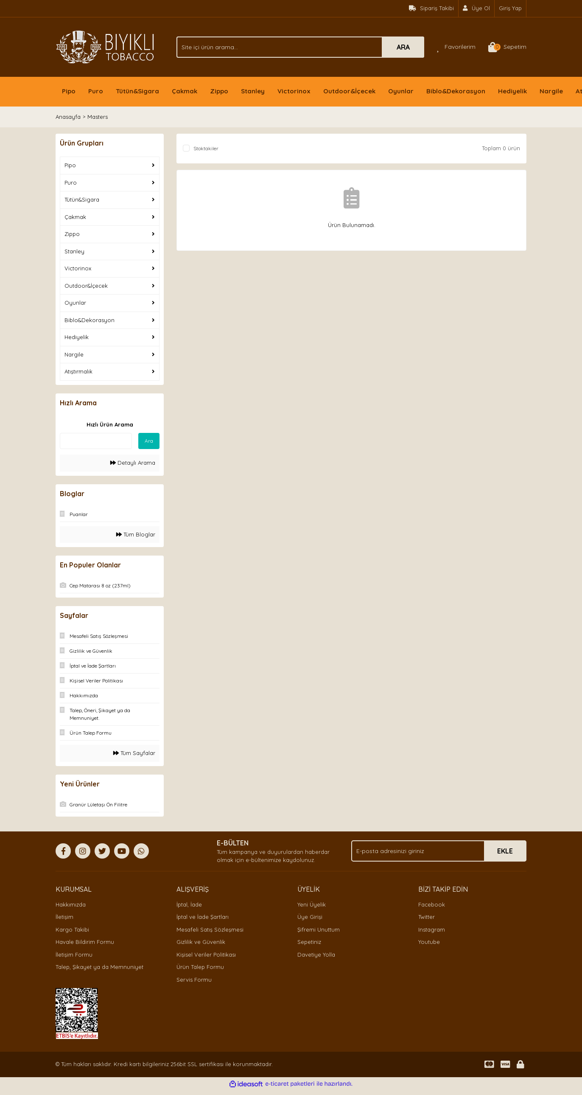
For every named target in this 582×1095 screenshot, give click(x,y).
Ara (149, 441)
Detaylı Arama (132, 462)
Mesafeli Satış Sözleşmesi (209, 929)
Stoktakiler (205, 148)
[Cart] (507, 47)
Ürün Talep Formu (200, 966)
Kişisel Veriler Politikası (206, 954)
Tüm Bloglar (135, 534)
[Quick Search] (96, 441)
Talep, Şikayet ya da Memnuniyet (99, 966)
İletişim (64, 916)
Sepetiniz (309, 941)
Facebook (431, 904)
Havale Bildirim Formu (85, 941)
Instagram (431, 929)
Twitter (426, 916)
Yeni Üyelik (311, 904)
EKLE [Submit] (505, 851)
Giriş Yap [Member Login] (510, 8)
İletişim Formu (74, 954)
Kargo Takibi (72, 929)
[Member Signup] (477, 8)
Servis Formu (194, 979)
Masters (97, 116)
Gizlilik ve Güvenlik (200, 941)
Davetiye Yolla (316, 954)
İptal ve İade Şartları (202, 916)
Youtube (429, 941)
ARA (403, 47)
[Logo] (105, 46)
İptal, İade (189, 904)
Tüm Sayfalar (134, 753)
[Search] (300, 47)
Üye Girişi (309, 916)
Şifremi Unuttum (318, 929)
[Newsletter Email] (438, 851)
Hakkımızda (71, 904)
